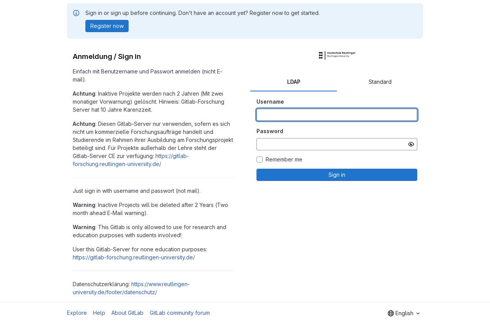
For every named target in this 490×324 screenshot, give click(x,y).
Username (270, 101)
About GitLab (127, 312)
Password (269, 131)
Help (99, 312)
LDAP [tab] (294, 81)
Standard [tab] (380, 81)
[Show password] (411, 144)
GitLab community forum (180, 312)
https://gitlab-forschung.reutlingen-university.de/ (134, 257)
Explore (77, 312)
